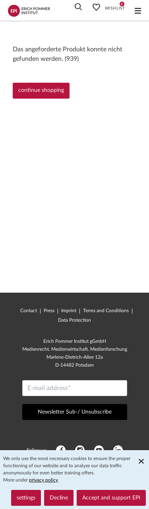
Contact (28, 310)
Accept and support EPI (111, 498)
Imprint (68, 310)
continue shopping (41, 90)
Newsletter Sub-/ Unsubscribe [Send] (75, 412)
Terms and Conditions (106, 310)
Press (49, 310)
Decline (59, 498)
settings (26, 498)
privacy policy (43, 480)
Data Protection (74, 320)
